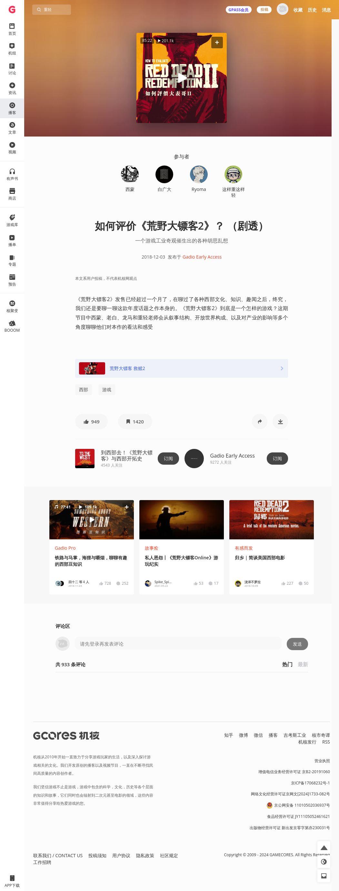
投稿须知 (97, 855)
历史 (312, 10)
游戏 (106, 389)
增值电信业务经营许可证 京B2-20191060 (294, 771)
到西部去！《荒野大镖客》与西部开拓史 (127, 455)
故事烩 (151, 548)
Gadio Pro (65, 548)
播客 (273, 735)
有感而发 (244, 548)
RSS (326, 742)
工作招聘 (42, 862)
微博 (243, 735)
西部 (83, 389)
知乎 (228, 735)
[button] (217, 42)
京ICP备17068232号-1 (310, 783)
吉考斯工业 (295, 735)
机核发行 (307, 742)
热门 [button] (287, 664)
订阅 (168, 458)
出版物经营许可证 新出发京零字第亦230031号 (290, 827)
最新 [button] (303, 664)
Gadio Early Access (202, 257)
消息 (326, 10)
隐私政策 (145, 855)
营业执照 (322, 760)
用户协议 (121, 855)
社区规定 (169, 855)
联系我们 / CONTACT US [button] (58, 855)
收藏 (298, 10)
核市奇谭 (321, 735)
